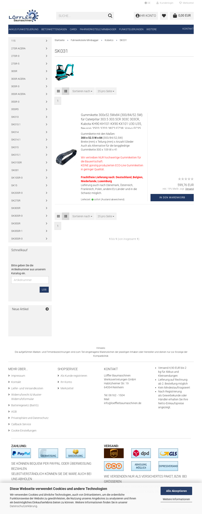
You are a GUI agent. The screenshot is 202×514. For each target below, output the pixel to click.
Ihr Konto (66, 382)
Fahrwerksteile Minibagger (98, 29)
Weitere (151, 29)
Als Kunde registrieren (74, 375)
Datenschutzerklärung (23, 506)
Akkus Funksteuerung (23, 29)
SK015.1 (16, 154)
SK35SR (15, 223)
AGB (14, 411)
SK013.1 (16, 124)
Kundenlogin (164, 3)
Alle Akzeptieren (176, 490)
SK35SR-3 (16, 238)
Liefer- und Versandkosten (27, 388)
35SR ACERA (18, 94)
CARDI (73, 29)
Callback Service (21, 424)
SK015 (15, 147)
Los (44, 289)
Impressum (18, 375)
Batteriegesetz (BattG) (25, 405)
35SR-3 (15, 101)
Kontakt (188, 28)
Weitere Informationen (176, 499)
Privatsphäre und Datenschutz (30, 417)
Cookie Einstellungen (23, 430)
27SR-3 (15, 55)
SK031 (15, 170)
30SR (14, 71)
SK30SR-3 (16, 215)
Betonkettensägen (54, 29)
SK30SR (15, 208)
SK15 (14, 185)
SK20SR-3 (16, 192)
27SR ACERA (18, 48)
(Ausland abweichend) (112, 199)
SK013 (15, 116)
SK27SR (15, 200)
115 (13, 40)
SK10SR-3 (16, 177)
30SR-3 (15, 86)
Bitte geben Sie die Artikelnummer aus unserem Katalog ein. (28, 269)
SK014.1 (16, 139)
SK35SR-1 (16, 230)
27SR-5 (15, 63)
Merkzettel (186, 3)
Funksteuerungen (131, 29)
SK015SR (16, 162)
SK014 (15, 132)
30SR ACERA (18, 78)
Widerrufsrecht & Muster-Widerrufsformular (26, 397)
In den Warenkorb (172, 197)
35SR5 (15, 109)
